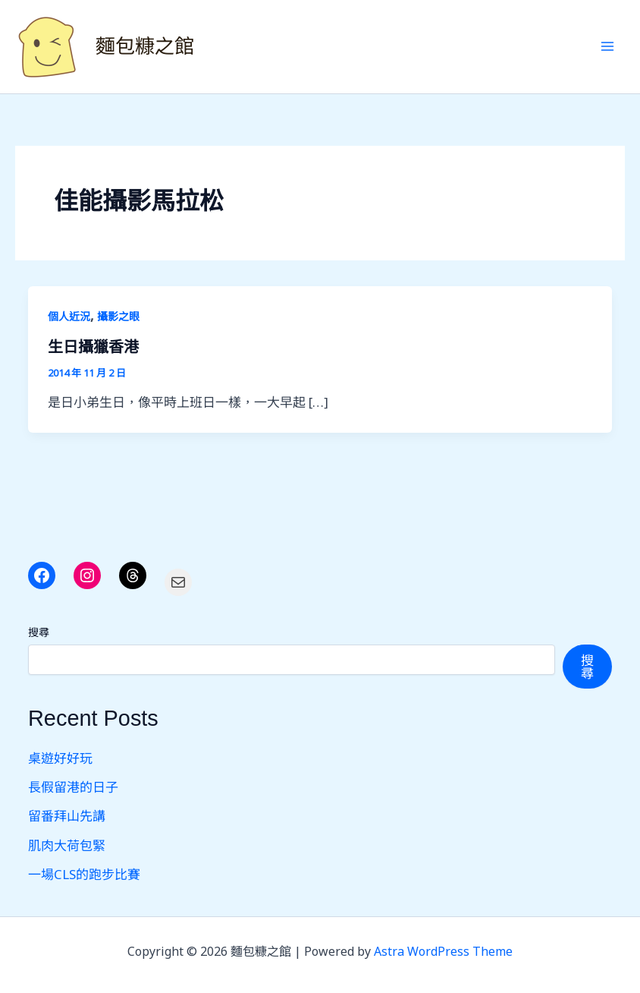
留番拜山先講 (66, 815)
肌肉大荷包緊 (66, 845)
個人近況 (69, 316)
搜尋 (38, 632)
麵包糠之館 (145, 46)
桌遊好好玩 (60, 758)
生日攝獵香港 (93, 347)
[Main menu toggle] (608, 47)
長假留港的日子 (73, 787)
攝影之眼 (118, 316)
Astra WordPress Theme (443, 951)
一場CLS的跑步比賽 (84, 874)
